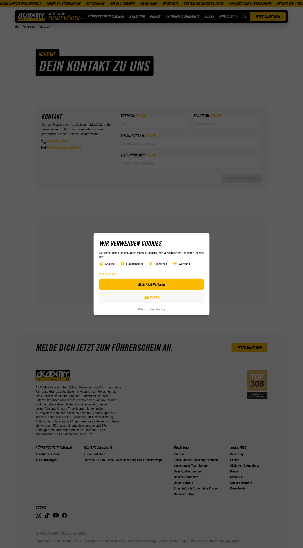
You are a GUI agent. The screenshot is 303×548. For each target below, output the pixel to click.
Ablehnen (151, 297)
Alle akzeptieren (151, 284)
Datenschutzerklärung (151, 309)
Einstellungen (107, 273)
